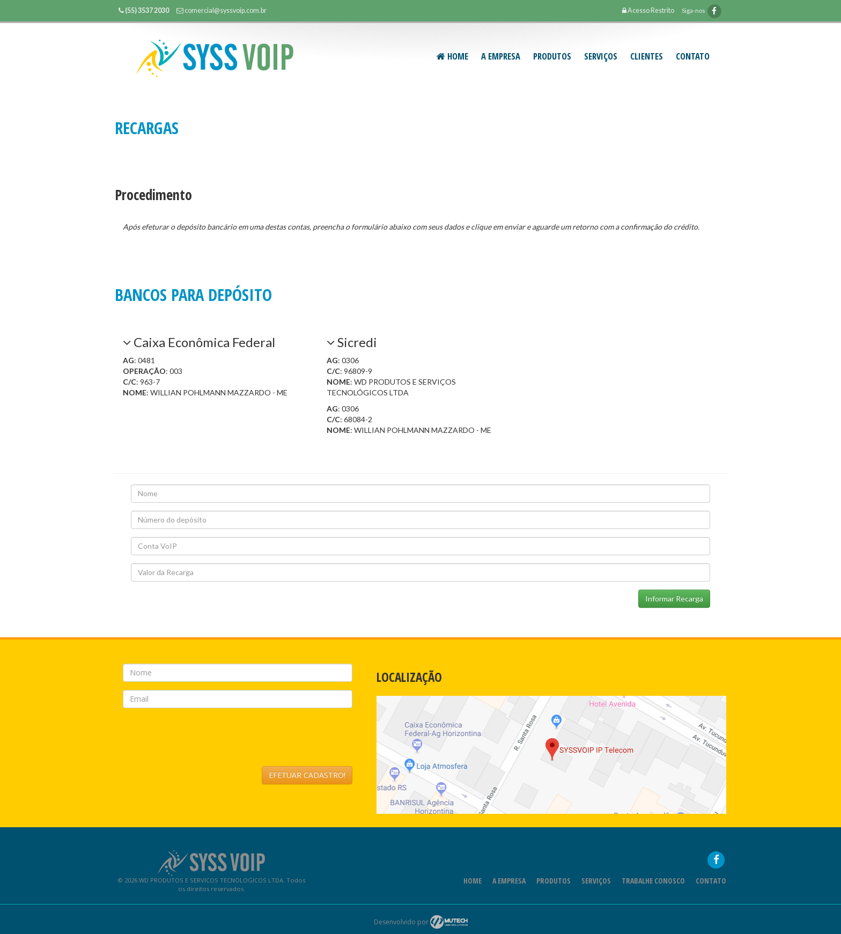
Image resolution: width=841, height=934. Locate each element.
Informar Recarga (674, 598)
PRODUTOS (552, 56)
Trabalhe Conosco (653, 894)
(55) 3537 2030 (147, 10)
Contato (693, 56)
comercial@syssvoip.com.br (226, 10)
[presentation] (204, 750)
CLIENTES (646, 56)
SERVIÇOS (600, 56)
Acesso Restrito (648, 10)
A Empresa (500, 56)
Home (452, 56)
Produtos (553, 894)
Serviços (596, 894)
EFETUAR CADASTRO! (307, 788)
